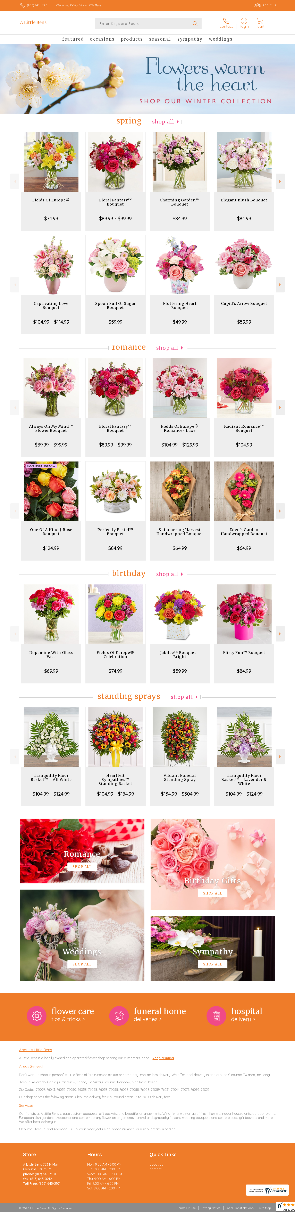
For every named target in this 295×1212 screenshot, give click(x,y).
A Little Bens (33, 22)
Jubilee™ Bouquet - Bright (180, 654)
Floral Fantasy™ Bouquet (115, 202)
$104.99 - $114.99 (51, 322)
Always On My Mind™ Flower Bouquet (51, 428)
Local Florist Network (240, 1208)
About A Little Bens (35, 1049)
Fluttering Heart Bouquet (180, 305)
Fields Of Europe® (51, 200)
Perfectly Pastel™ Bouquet (115, 531)
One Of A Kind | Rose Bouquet (51, 531)
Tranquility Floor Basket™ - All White (51, 777)
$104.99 (244, 445)
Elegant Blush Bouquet (244, 200)
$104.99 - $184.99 (115, 794)
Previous (14, 181)
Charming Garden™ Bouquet (180, 202)
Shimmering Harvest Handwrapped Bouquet (180, 531)
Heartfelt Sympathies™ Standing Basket (115, 779)
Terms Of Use (186, 1208)
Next (280, 181)
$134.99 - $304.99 (180, 794)
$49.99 (180, 322)
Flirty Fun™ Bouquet (244, 652)
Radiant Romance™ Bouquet (244, 428)
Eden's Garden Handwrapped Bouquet (244, 531)
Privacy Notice (210, 1208)
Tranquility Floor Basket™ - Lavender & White (244, 779)
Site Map (265, 1208)
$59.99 (116, 322)
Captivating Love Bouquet (51, 305)
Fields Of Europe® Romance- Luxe (180, 428)
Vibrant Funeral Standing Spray (180, 777)
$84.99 (180, 218)
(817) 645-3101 (37, 5)
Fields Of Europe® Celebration (115, 654)
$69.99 (51, 671)
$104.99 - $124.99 (51, 794)
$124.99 (51, 548)
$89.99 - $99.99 (115, 218)
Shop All (163, 122)
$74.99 (51, 218)
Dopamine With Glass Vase (51, 654)
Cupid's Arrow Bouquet (244, 303)
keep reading (163, 1058)
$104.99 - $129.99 (179, 445)
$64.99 (180, 548)
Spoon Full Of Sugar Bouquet (115, 305)
